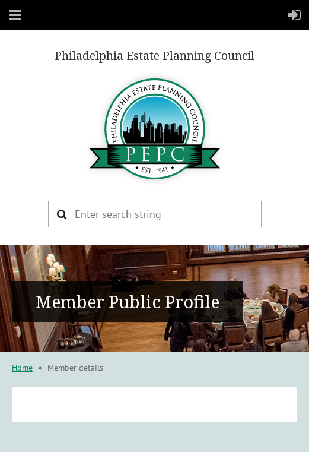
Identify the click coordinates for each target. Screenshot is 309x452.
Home (22, 367)
